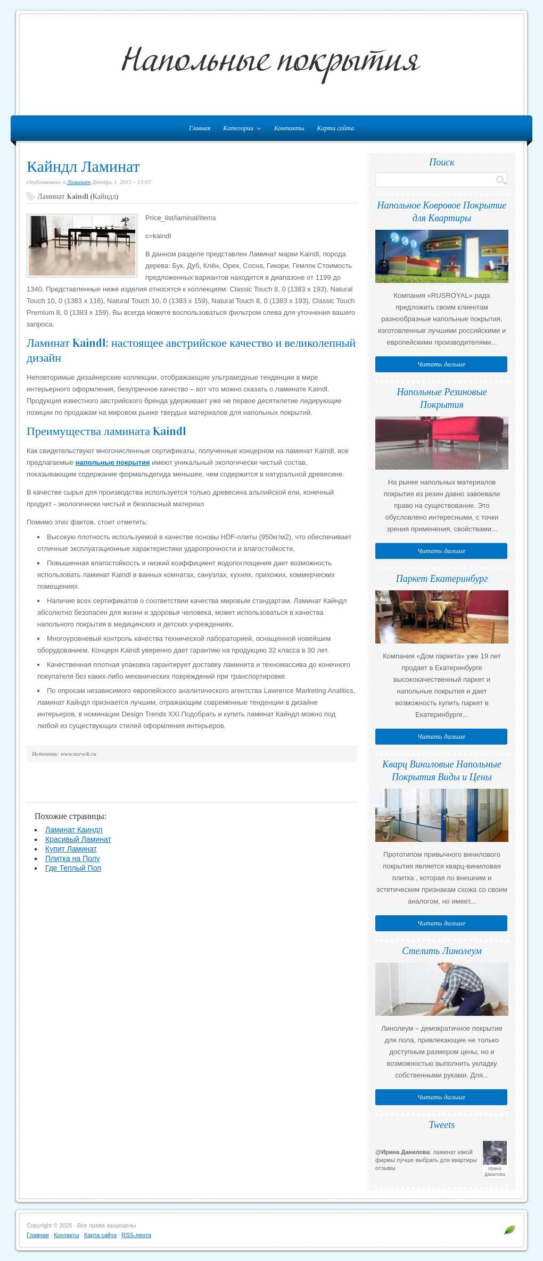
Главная (38, 1235)
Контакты (289, 128)
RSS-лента (136, 1235)
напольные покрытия (113, 462)
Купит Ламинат (71, 849)
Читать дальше (441, 364)
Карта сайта (335, 128)
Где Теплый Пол (73, 868)
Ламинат (78, 182)
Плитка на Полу (72, 858)
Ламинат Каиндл (74, 829)
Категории (239, 130)
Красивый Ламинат (78, 839)
